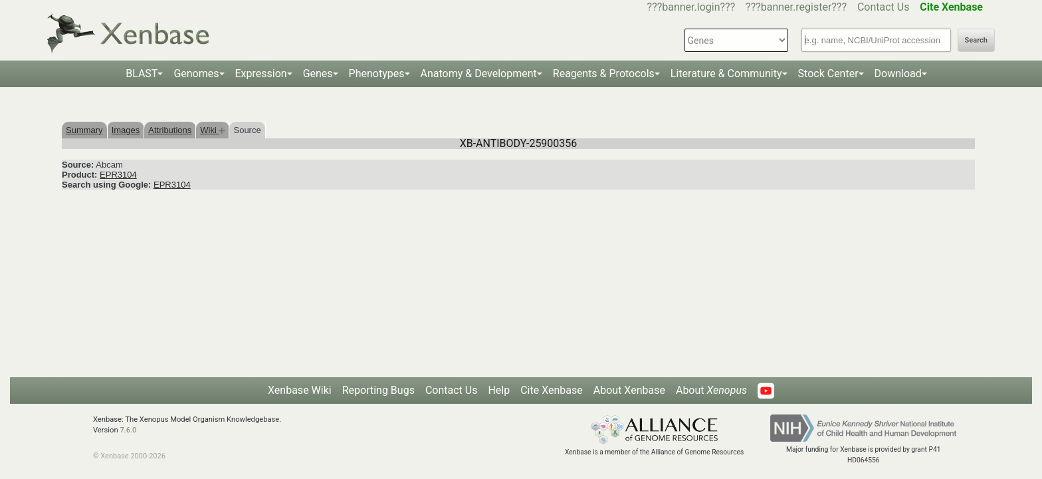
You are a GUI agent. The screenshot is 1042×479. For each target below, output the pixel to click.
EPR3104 (118, 175)
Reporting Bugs (378, 390)
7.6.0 (128, 430)
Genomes (196, 73)
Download (898, 73)
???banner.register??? (796, 7)
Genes (318, 73)
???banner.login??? (691, 7)
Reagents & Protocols (604, 73)
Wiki (212, 130)
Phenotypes (377, 73)
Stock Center (828, 73)
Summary (84, 130)
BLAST (141, 73)
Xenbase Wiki (300, 390)
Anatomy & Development (479, 73)
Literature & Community (726, 73)
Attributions (169, 130)
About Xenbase (629, 390)
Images (126, 130)
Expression (261, 73)
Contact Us (883, 7)
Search (976, 40)
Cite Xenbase (551, 390)
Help (499, 390)
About (711, 390)
